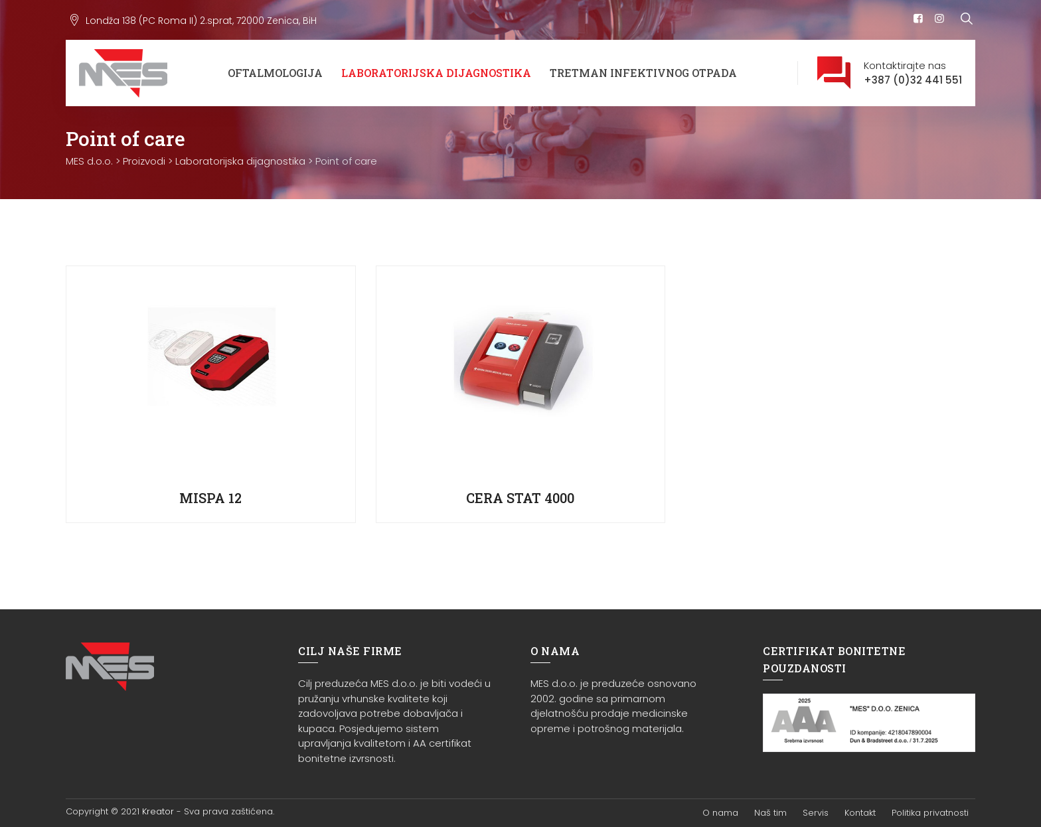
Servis (816, 812)
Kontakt (860, 812)
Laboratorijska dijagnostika (436, 73)
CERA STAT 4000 (520, 497)
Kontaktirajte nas (913, 73)
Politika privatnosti (930, 812)
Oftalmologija (275, 73)
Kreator (158, 811)
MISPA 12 (210, 497)
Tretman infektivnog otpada (643, 73)
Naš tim (770, 812)
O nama (720, 812)
